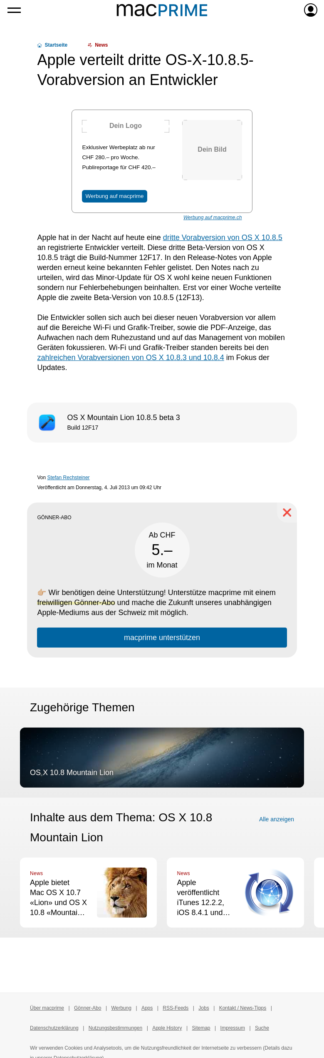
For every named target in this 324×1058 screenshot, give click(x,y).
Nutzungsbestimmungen (115, 1028)
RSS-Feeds (175, 1008)
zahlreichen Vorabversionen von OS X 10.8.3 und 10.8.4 (130, 357)
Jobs (203, 1008)
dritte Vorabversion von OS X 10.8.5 (222, 237)
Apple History (167, 1028)
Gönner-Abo (87, 1008)
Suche (262, 1028)
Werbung (121, 1008)
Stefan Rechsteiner (68, 477)
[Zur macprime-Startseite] (162, 10)
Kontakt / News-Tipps (243, 1008)
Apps (147, 1008)
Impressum (232, 1028)
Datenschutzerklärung (54, 1028)
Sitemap (201, 1028)
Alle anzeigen (276, 819)
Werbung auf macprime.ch (212, 217)
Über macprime (47, 1008)
